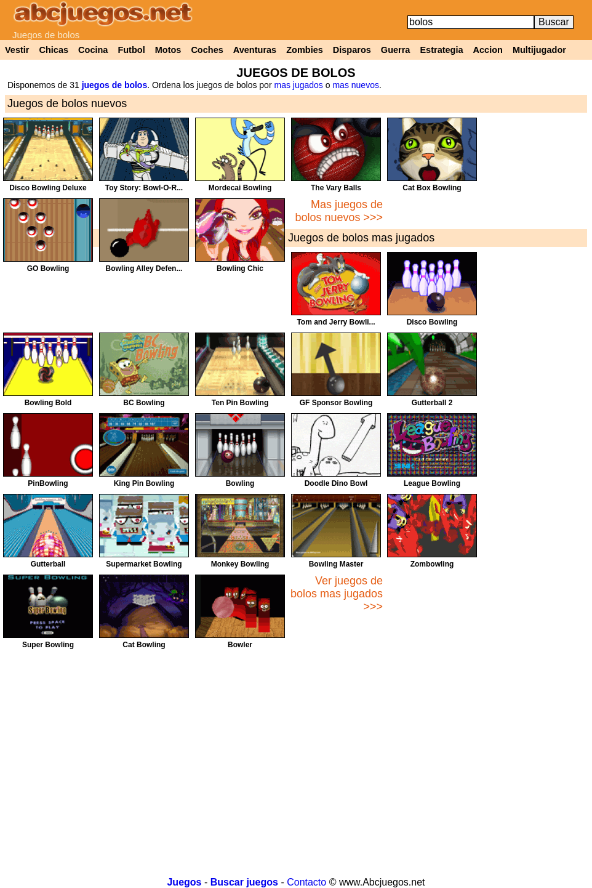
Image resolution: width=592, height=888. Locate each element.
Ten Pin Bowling (240, 402)
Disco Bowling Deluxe (47, 188)
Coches (207, 50)
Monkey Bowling (240, 564)
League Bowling (432, 483)
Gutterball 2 (432, 402)
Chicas (54, 50)
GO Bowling (48, 268)
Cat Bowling (143, 644)
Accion (488, 50)
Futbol (131, 50)
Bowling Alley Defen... (144, 268)
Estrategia (441, 50)
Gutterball (48, 564)
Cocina (93, 50)
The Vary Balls (336, 188)
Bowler (240, 644)
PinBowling (48, 483)
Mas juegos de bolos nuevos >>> (339, 211)
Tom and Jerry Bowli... (336, 322)
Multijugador (539, 50)
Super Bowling (48, 644)
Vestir (17, 50)
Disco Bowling (432, 322)
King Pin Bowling (144, 483)
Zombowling (432, 564)
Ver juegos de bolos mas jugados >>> (336, 594)
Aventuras (254, 50)
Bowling (240, 483)
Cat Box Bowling (431, 188)
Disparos (352, 50)
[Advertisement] (546, 302)
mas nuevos (355, 85)
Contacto (306, 882)
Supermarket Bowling (144, 564)
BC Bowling (143, 402)
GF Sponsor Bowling (336, 402)
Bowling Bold (48, 402)
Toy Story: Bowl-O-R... (144, 188)
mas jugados (298, 85)
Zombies (304, 50)
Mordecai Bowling (240, 188)
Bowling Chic (240, 268)
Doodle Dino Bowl (336, 483)
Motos (168, 50)
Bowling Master (336, 564)
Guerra (395, 50)
